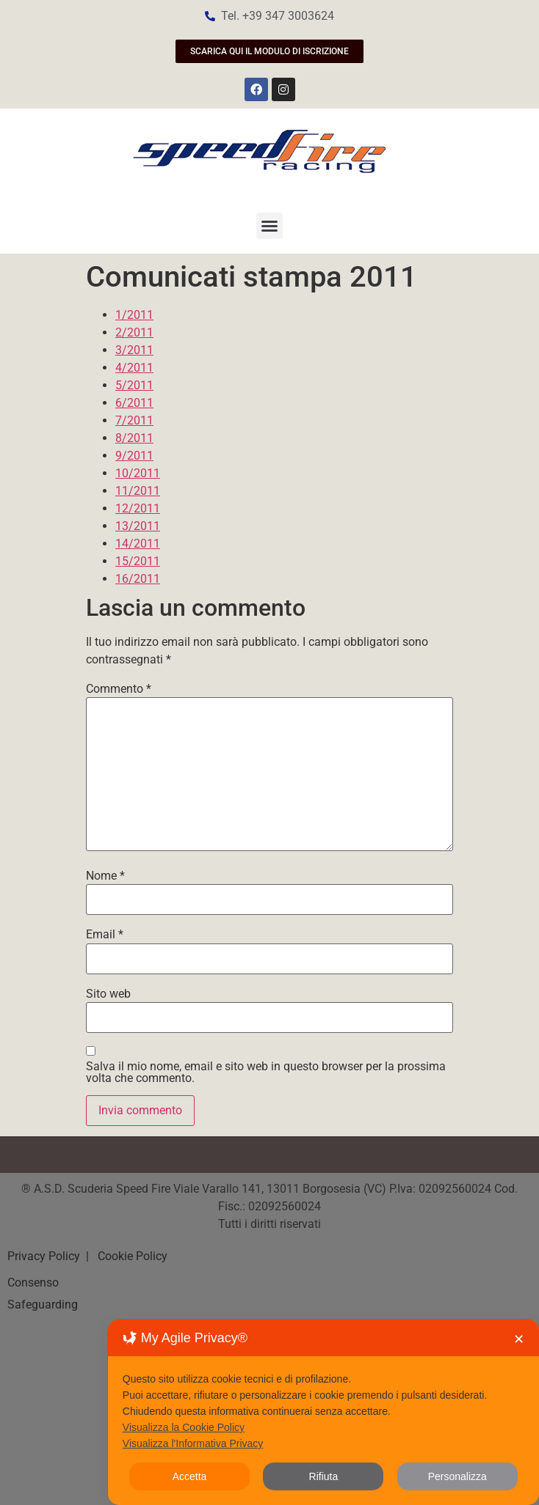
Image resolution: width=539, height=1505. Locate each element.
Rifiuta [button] (324, 1476)
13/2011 (137, 526)
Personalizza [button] (457, 1476)
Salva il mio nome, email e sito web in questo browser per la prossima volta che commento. (266, 1072)
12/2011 (137, 508)
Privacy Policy (45, 1256)
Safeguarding (42, 1304)
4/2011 (134, 368)
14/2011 (137, 544)
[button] (269, 226)
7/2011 (134, 420)
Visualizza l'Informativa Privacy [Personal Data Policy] (193, 1443)
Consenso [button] (33, 1282)
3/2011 (134, 350)
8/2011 (134, 438)
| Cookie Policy (125, 1256)
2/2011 (134, 332)
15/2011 (137, 561)
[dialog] (323, 1412)
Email (104, 935)
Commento (118, 689)
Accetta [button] (190, 1476)
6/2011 (134, 403)
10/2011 (137, 473)
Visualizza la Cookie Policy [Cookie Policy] (184, 1427)
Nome (105, 876)
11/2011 (137, 491)
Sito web (108, 994)
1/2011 (134, 315)
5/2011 (134, 385)
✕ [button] (518, 1339)
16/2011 (137, 579)
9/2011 (134, 456)
